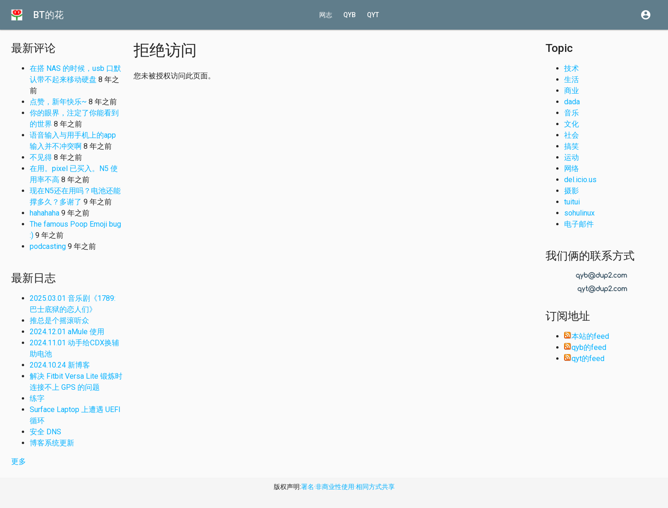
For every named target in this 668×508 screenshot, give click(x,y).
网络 (571, 168)
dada (572, 101)
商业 (571, 90)
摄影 (571, 190)
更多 (18, 461)
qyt (373, 15)
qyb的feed (585, 347)
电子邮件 (579, 224)
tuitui (572, 201)
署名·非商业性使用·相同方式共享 (348, 486)
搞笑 (571, 146)
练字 (37, 398)
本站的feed (586, 336)
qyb (349, 15)
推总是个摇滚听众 (59, 320)
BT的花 (48, 14)
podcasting (48, 246)
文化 (571, 124)
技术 (571, 68)
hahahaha (44, 213)
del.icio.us (580, 179)
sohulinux (579, 213)
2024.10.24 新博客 (60, 365)
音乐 (571, 112)
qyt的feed (584, 358)
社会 (571, 135)
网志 (325, 15)
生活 (571, 79)
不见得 (41, 157)
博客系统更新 (52, 442)
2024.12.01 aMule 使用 (67, 331)
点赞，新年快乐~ (58, 101)
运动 (571, 157)
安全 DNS (45, 431)
